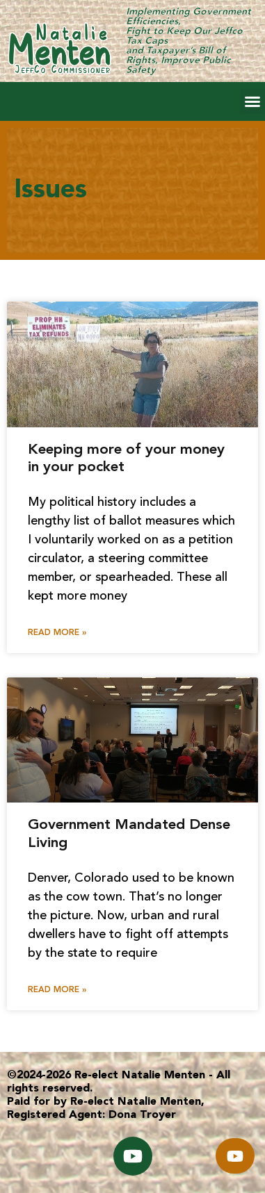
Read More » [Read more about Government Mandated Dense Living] (57, 990)
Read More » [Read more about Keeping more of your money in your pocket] (57, 633)
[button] (252, 101)
